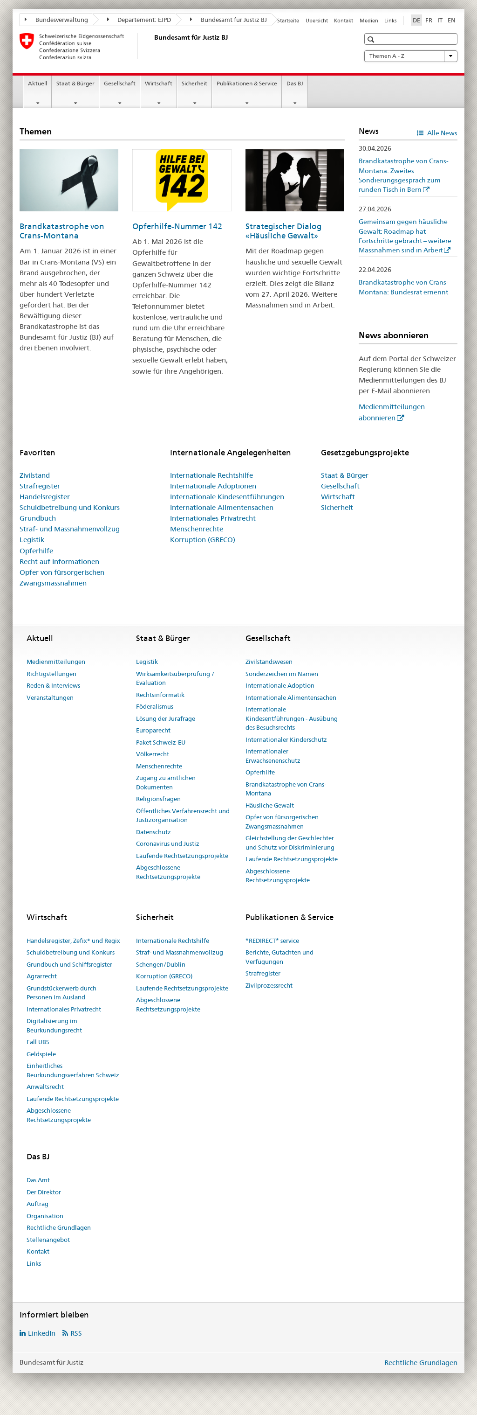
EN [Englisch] (452, 20)
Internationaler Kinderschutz (286, 739)
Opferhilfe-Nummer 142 (177, 226)
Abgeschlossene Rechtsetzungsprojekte (168, 872)
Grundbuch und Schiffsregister (69, 964)
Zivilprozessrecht (269, 985)
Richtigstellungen (51, 673)
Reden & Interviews (53, 685)
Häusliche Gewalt (269, 805)
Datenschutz (153, 832)
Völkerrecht (152, 754)
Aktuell (37, 83)
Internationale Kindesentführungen (227, 496)
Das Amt (38, 1180)
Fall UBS (38, 1042)
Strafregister (40, 485)
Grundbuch (38, 518)
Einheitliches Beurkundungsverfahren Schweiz (73, 1070)
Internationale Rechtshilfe (211, 475)
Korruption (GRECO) (202, 539)
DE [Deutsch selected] (416, 20)
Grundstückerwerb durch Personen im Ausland (61, 992)
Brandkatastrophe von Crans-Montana (62, 231)
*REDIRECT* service (272, 940)
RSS (76, 1333)
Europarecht (153, 730)
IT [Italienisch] (440, 20)
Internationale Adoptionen (213, 485)
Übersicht (317, 20)
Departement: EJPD (139, 19)
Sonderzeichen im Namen (281, 673)
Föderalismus (154, 706)
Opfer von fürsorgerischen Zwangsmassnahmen (282, 821)
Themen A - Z (410, 56)
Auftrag (37, 1203)
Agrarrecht (42, 976)
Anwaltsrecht (45, 1086)
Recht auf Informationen (59, 561)
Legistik (32, 539)
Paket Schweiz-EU (160, 742)
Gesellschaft (120, 83)
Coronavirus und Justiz (167, 843)
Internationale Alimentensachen (221, 507)
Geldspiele (41, 1054)
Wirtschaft (158, 83)
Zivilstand (35, 475)
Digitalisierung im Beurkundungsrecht (54, 1025)
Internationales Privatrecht (213, 518)
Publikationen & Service (247, 83)
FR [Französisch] (428, 20)
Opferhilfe (36, 550)
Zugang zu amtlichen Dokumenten (166, 782)
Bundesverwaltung (56, 19)
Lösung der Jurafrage (165, 718)
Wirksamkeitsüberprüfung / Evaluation (175, 678)
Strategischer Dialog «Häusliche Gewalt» (283, 231)
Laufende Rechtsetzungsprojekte (182, 855)
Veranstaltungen (50, 697)
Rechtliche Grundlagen (59, 1227)
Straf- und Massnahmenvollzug (70, 528)
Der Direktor (44, 1192)
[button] (372, 39)
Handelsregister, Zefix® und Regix (73, 940)
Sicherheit (194, 83)
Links (390, 20)
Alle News (441, 133)
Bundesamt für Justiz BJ (228, 19)
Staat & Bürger (75, 83)
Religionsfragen (158, 798)
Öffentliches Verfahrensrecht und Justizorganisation (183, 815)
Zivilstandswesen (269, 661)
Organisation (45, 1216)
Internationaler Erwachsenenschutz (272, 755)
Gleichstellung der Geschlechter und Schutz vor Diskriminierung (289, 842)
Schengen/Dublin (160, 964)
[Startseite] (152, 46)
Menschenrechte (196, 528)
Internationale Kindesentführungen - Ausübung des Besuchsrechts (291, 718)
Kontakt (343, 20)
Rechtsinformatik (160, 694)
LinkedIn (41, 1333)
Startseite (288, 20)
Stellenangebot (48, 1239)
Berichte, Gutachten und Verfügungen (279, 956)
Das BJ (294, 83)
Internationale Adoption (279, 685)
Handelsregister (45, 496)
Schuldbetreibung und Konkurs (70, 507)
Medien (369, 20)
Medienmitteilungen (56, 661)
